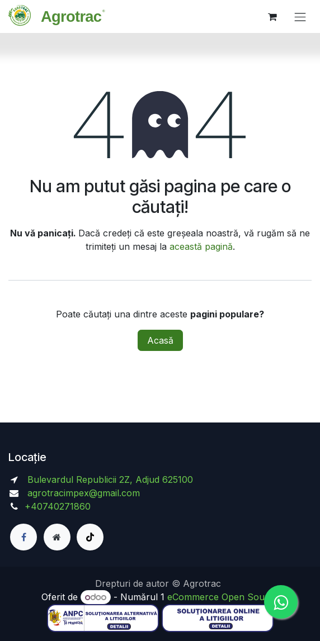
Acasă (160, 340)
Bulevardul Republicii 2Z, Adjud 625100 (109, 479)
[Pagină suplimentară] (57, 537)
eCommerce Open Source (223, 596)
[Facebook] (23, 537)
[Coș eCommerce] (272, 17)
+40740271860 (59, 506)
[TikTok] (90, 537)
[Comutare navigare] (300, 16)
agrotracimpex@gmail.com (83, 492)
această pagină (201, 246)
